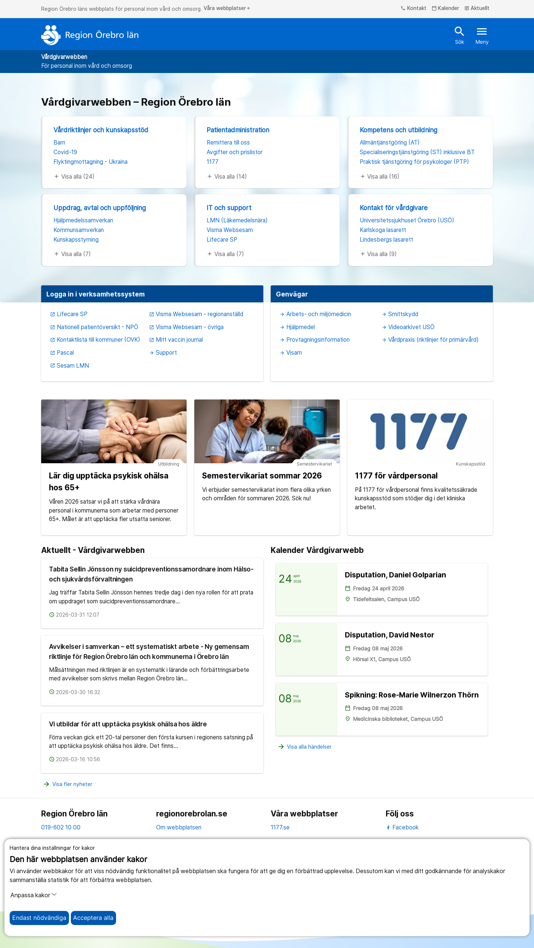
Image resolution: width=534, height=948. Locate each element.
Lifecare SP (222, 239)
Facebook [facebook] (402, 827)
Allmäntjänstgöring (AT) (390, 142)
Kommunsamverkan (78, 229)
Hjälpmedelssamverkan (83, 220)
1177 (212, 161)
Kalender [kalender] (445, 8)
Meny (482, 35)
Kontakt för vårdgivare (394, 208)
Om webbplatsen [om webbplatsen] (178, 827)
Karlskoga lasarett (383, 229)
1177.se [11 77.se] (280, 827)
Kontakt (413, 8)
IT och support (229, 208)
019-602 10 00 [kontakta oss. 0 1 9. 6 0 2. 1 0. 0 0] (60, 827)
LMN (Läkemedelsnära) (237, 220)
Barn (59, 142)
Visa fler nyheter (67, 784)
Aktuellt (477, 8)
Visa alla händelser (304, 747)
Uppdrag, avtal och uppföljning (99, 208)
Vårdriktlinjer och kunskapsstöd (100, 130)
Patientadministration (238, 130)
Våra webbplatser (227, 8)
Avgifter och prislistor (235, 152)
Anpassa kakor (33, 895)
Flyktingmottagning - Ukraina (90, 161)
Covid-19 (65, 152)
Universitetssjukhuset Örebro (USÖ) (407, 220)
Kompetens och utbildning (398, 130)
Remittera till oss (228, 142)
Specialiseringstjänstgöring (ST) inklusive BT (417, 152)
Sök (459, 35)
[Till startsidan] (89, 35)
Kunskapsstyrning (76, 239)
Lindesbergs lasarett (386, 239)
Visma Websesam (230, 229)
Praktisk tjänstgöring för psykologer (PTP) (414, 161)
